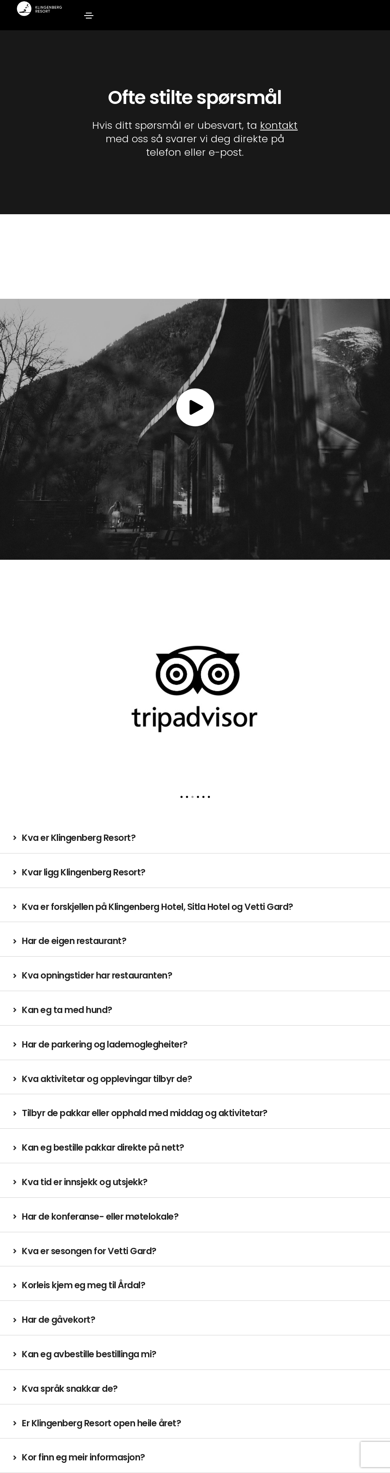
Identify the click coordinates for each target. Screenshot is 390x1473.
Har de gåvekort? (58, 1319)
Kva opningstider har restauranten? (97, 975)
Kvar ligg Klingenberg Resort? (84, 872)
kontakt (278, 125)
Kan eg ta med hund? (67, 1010)
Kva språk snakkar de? (70, 1389)
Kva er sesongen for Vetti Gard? (89, 1251)
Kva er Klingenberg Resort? (78, 838)
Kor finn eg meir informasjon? (83, 1457)
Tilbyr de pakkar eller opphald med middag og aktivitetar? (145, 1113)
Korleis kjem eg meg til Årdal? (83, 1285)
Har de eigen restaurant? (74, 941)
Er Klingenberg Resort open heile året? (101, 1423)
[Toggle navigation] (88, 16)
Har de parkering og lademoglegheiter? (105, 1044)
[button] (181, 797)
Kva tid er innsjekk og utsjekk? (85, 1182)
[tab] (195, 838)
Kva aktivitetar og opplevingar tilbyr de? (107, 1079)
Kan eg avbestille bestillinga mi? (89, 1354)
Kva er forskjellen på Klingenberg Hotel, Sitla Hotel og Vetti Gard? (157, 907)
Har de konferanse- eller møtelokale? (100, 1216)
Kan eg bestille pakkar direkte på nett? (103, 1147)
